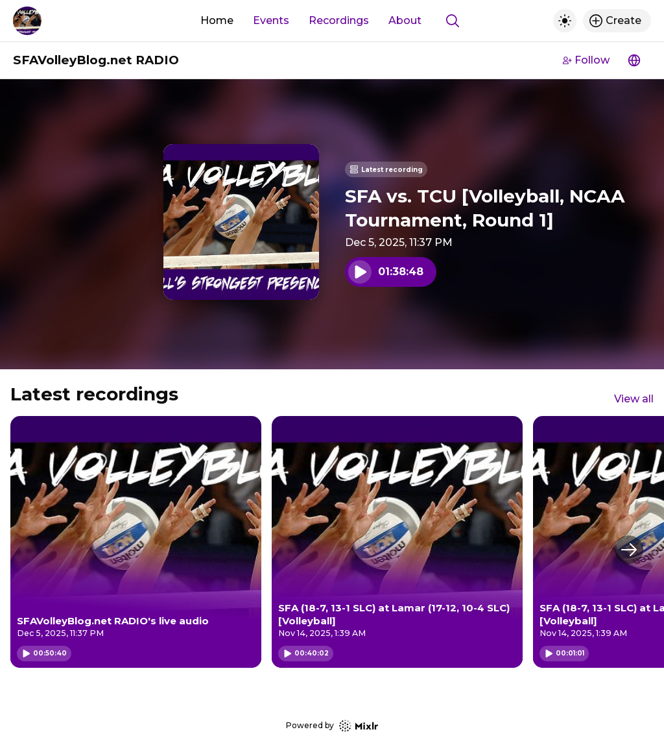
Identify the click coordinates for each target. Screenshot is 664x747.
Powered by (332, 726)
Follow (586, 60)
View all (634, 399)
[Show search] (452, 20)
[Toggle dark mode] (564, 20)
